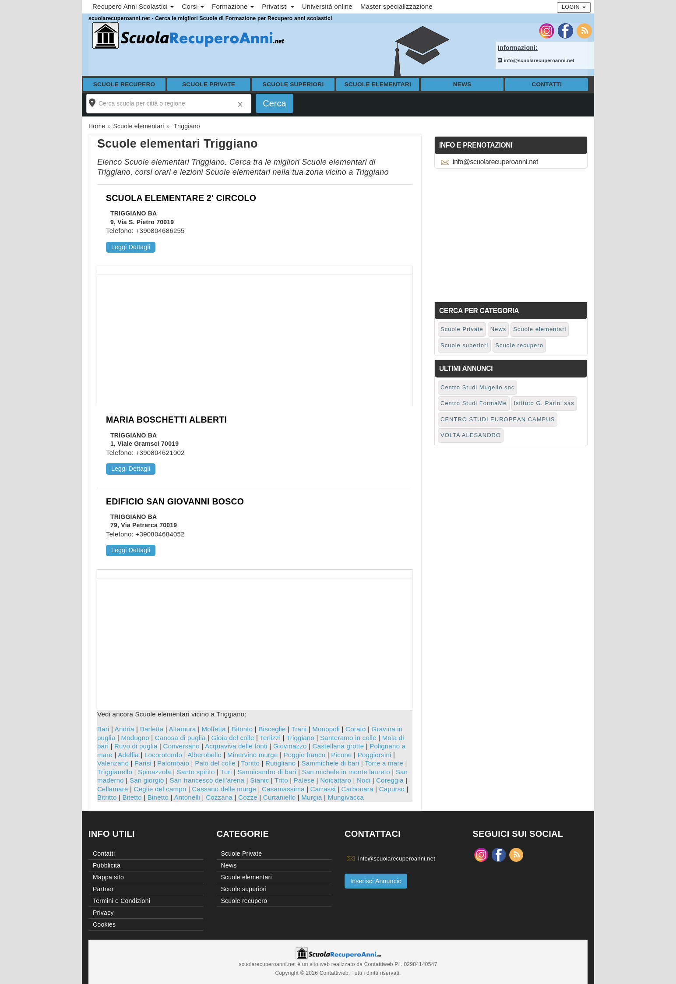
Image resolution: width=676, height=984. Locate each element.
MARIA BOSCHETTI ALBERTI (166, 419)
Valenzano (113, 763)
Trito (281, 780)
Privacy (103, 912)
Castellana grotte (338, 746)
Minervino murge (252, 754)
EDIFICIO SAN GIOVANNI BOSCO (175, 501)
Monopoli (326, 729)
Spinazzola (154, 772)
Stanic (259, 780)
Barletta (152, 729)
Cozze (247, 797)
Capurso (392, 789)
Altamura (182, 729)
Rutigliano (280, 763)
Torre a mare (384, 763)
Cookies (104, 924)
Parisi (142, 763)
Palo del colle (215, 763)
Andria (124, 729)
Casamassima (283, 789)
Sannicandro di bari (266, 772)
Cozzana (219, 797)
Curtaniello (279, 797)
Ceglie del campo (160, 789)
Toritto (250, 763)
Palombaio (173, 763)
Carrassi (323, 789)
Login (574, 7)
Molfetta (214, 729)
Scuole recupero (124, 84)
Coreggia (390, 780)
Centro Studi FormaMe (473, 403)
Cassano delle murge (224, 789)
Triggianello (114, 772)
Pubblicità (106, 865)
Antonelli (187, 797)
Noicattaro (335, 780)
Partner (103, 888)
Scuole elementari (377, 84)
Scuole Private (208, 84)
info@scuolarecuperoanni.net (536, 60)
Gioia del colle (232, 737)
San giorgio (147, 780)
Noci (363, 780)
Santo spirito (196, 772)
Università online (327, 6)
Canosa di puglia (180, 737)
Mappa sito (108, 877)
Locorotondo (163, 754)
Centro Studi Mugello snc (477, 387)
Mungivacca (346, 797)
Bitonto (242, 729)
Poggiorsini (374, 754)
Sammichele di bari (330, 763)
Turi (226, 772)
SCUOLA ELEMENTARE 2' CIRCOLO (181, 198)
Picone (341, 754)
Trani (298, 729)
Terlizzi (270, 737)
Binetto (158, 797)
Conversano (181, 746)
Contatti (547, 84)
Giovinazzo (290, 746)
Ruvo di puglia (136, 746)
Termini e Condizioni (121, 900)
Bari (103, 729)
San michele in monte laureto (346, 772)
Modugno (135, 737)
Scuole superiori (293, 84)
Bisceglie (271, 729)
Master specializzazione (396, 6)
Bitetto (132, 797)
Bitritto (107, 797)
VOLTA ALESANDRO (470, 435)
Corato (355, 729)
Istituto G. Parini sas (544, 403)
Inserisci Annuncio (375, 881)
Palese (304, 780)
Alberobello (204, 754)
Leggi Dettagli (130, 246)
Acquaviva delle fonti (236, 746)
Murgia (311, 797)
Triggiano (300, 737)
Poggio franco (305, 754)
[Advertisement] (255, 336)
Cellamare (112, 789)
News (462, 84)
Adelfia (128, 754)
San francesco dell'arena (207, 780)
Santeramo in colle (348, 737)
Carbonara (357, 789)
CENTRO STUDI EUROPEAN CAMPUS (497, 419)
